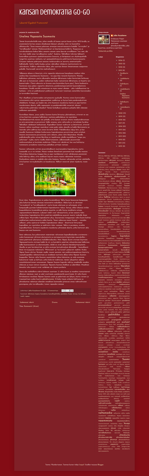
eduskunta (108, 176)
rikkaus (106, 336)
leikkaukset (117, 263)
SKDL (100, 349)
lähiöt (119, 273)
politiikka (114, 314)
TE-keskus (119, 371)
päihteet (127, 324)
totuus (121, 380)
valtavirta (117, 413)
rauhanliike (112, 333)
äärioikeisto (126, 449)
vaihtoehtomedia (104, 403)
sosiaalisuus (126, 352)
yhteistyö (113, 439)
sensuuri (100, 345)
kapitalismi (125, 236)
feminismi (101, 188)
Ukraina (101, 392)
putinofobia (120, 324)
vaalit (22, 296)
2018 (121, 120)
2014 (120, 133)
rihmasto (127, 333)
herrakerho (126, 199)
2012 (120, 140)
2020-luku (116, 158)
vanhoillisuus (111, 415)
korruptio (108, 252)
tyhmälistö (117, 385)
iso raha (127, 218)
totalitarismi (111, 380)
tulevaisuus (101, 382)
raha (128, 329)
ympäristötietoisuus (104, 446)
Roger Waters (125, 336)
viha (115, 426)
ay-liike (128, 167)
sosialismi (111, 354)
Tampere (127, 369)
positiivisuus (112, 317)
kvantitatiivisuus (125, 259)
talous (127, 366)
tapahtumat (101, 371)
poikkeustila (114, 312)
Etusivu (54, 302)
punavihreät (110, 322)
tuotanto (108, 382)
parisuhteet (108, 303)
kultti (99, 254)
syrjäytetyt (126, 362)
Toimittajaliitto (102, 378)
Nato (122, 291)
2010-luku (101, 158)
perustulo (117, 305)
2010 (121, 146)
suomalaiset (101, 359)
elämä (118, 181)
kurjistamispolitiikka (104, 259)
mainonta (110, 280)
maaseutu (101, 280)
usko (108, 394)
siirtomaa (110, 345)
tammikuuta (125, 107)
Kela (111, 240)
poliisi (120, 312)
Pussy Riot (112, 324)
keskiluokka (117, 240)
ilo (110, 213)
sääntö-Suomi (102, 366)
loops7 (81, 465)
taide (111, 366)
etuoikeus (114, 183)
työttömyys (125, 387)
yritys (113, 446)
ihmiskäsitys (126, 208)
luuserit (113, 273)
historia (111, 202)
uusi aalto (123, 394)
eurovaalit (101, 185)
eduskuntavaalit (120, 176)
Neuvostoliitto (111, 293)
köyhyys (108, 261)
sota (124, 354)
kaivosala (126, 227)
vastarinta (113, 423)
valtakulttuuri (126, 410)
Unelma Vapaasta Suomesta (37, 36)
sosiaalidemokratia (123, 349)
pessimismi (109, 307)
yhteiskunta (124, 435)
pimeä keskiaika (108, 310)
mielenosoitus (124, 284)
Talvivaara (116, 369)
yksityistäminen (103, 442)
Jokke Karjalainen (119, 35)
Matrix (106, 282)
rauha (106, 333)
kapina (37, 294)
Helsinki (109, 199)
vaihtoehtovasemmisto (122, 403)
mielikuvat (127, 287)
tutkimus (101, 385)
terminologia (114, 373)
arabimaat (101, 167)
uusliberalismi (125, 396)
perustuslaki (102, 307)
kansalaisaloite (116, 229)
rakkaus (110, 331)
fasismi (127, 185)
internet (127, 215)
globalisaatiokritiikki (115, 192)
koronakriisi (44, 294)
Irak (118, 218)
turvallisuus (82, 294)
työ (110, 387)
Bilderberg (101, 169)
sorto (114, 349)
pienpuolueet (117, 307)
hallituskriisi (115, 197)
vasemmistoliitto (123, 421)
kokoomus (126, 243)
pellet (128, 303)
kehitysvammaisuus (104, 240)
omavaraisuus (102, 298)
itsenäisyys (118, 220)
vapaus (27, 296)
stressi (128, 354)
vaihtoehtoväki (102, 405)
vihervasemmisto (103, 428)
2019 (121, 116)
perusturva (126, 305)
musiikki (118, 289)
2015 (120, 130)
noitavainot (120, 293)
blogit (100, 172)
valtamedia (105, 413)
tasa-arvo (110, 371)
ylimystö (115, 442)
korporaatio (101, 252)
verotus (110, 426)
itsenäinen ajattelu (108, 220)
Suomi (70, 294)
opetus (110, 298)
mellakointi (126, 282)
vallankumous (117, 408)
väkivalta (117, 430)
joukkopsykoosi (125, 222)
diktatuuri (31, 294)
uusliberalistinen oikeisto (108, 398)
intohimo (114, 218)
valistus (127, 405)
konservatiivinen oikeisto (114, 248)
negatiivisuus (102, 293)
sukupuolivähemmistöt (123, 356)
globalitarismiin (48, 279)
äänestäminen (108, 449)
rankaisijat (126, 331)
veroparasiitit (102, 426)
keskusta (124, 240)
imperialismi (102, 215)
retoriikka (120, 333)
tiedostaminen (109, 376)
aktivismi (112, 160)
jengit (124, 220)
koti (113, 252)
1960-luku (107, 156)
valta (113, 410)
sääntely (127, 364)
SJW (128, 347)
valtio (123, 413)
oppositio (115, 298)
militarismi (101, 289)
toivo (128, 378)
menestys (101, 284)
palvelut (107, 300)
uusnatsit (127, 398)
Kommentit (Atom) (31, 306)
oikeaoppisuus (102, 296)
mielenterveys (118, 287)
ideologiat (117, 208)
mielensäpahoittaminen (105, 287)
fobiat (120, 188)
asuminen (112, 167)
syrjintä (111, 362)
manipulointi (118, 280)
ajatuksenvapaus (103, 160)
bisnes (119, 169)
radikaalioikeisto (123, 326)
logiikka (127, 268)
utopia (118, 394)
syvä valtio (109, 364)
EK (129, 176)
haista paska (117, 195)
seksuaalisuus (110, 342)
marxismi (127, 280)
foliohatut (126, 188)
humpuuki (107, 206)
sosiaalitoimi (102, 354)
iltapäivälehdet (125, 213)
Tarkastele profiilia (105, 51)
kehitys (128, 238)
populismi (127, 315)
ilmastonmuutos (103, 213)
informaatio (115, 215)
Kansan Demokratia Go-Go (54, 12)
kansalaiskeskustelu (123, 231)
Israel (100, 220)
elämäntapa (126, 181)
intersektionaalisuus (104, 218)
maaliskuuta (125, 89)
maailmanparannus (105, 277)
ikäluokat (118, 211)
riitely (100, 336)
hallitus (107, 197)
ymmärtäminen (102, 444)
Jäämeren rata (114, 227)
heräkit (100, 202)
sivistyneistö (102, 347)
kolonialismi (101, 245)
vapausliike (115, 418)
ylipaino (127, 442)
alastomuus (120, 160)
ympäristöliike (125, 444)
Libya (111, 268)
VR (112, 430)
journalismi (111, 224)
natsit (128, 291)
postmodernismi (125, 317)
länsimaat (126, 273)
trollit (128, 380)
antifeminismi (125, 162)
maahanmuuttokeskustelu (122, 275)
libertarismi (102, 268)
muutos (124, 289)
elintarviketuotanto (103, 181)
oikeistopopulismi (124, 296)
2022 (121, 67)
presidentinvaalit (103, 320)
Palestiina (101, 300)
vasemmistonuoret (103, 423)
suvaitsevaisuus (103, 362)
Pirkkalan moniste (103, 312)
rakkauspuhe (118, 331)
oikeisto (113, 296)
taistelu (119, 366)
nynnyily (127, 293)
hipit (105, 202)
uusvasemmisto (104, 401)
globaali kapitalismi (123, 190)
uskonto (112, 394)
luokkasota (114, 270)
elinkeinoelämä (125, 179)
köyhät (114, 261)
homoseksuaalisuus (124, 204)
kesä (128, 240)
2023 (121, 64)
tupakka (114, 382)
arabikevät (126, 165)
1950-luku (101, 156)
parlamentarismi (119, 303)
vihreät (113, 428)
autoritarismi (120, 167)
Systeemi (101, 364)
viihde (119, 428)
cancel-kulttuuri (125, 172)
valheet (120, 405)
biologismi (113, 169)
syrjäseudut (117, 362)
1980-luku (120, 156)
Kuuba (116, 259)
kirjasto (118, 243)
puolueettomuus (103, 324)
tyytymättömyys (103, 387)
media (119, 282)
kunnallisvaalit (118, 257)
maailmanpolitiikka (123, 277)
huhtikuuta (124, 84)
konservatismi (103, 250)
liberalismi (125, 266)
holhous (127, 202)
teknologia (127, 371)
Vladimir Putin (103, 430)
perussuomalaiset (105, 305)
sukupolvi (101, 356)
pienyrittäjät (126, 307)
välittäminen (126, 430)
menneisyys (112, 284)
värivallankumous (104, 433)
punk (118, 322)
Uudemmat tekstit (27, 302)
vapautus (123, 418)
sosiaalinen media (108, 352)
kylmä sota (102, 261)
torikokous (101, 380)
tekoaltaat (101, 373)
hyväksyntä (122, 206)
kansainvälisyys (103, 229)
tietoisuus (126, 376)
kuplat (128, 257)
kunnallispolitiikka (54, 294)
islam (121, 218)
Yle (110, 442)
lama (99, 263)
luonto (100, 273)
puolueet (126, 322)
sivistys (111, 347)
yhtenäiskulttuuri (124, 439)
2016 (121, 126)
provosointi (126, 320)
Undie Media (118, 392)
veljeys (120, 423)
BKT (128, 169)
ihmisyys (112, 211)
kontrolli (115, 250)
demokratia (103, 174)
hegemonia (101, 199)
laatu (117, 261)
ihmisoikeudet (103, 211)
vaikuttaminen (112, 405)
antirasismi (115, 165)
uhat (128, 389)
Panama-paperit (116, 300)
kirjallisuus (111, 243)
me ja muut (112, 282)
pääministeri (102, 326)
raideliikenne (102, 331)
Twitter (109, 385)
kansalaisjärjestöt (103, 231)
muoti (114, 289)
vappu (128, 418)
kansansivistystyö (124, 234)
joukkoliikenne (112, 222)
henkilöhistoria (117, 199)
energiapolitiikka (103, 183)
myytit (100, 291)
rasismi (101, 333)
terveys (75, 294)
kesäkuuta (124, 73)
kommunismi (112, 245)
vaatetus (127, 401)
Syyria (122, 364)
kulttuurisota (117, 254)
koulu (116, 252)
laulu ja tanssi (107, 263)
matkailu (101, 282)
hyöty (128, 206)
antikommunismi (103, 165)
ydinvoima (101, 435)
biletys (107, 169)
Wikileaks (126, 433)
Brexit (115, 172)
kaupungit (120, 238)
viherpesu (127, 426)
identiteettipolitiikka (105, 208)
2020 (121, 113)
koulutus (121, 252)
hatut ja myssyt (125, 197)
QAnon (111, 326)
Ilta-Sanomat (116, 213)
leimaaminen (126, 263)
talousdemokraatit (103, 369)
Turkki (120, 382)
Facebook (119, 185)
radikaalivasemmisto (106, 329)
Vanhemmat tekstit (83, 302)
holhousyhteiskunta (104, 204)
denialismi (112, 174)
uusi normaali (115, 396)
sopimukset (107, 349)
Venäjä (127, 424)
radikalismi (120, 329)
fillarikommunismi (112, 188)
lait (128, 261)
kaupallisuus (110, 238)
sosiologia (119, 354)
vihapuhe (120, 426)
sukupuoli (110, 356)
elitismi (112, 181)
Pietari (100, 310)
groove (110, 195)
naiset (106, 291)
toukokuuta (124, 78)
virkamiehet (126, 428)
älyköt (100, 449)
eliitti (113, 179)
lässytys (101, 275)
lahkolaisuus (123, 261)
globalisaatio (102, 192)
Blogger (100, 465)
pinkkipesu (126, 310)
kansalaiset (126, 229)
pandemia (64, 294)
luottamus (107, 273)
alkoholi (127, 160)
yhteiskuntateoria (103, 439)
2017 (120, 123)
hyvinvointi (114, 206)
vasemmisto (105, 420)
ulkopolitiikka (109, 392)
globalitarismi (102, 195)
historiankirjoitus (119, 202)
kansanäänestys (103, 236)
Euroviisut (111, 185)
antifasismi (113, 162)
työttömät (101, 389)
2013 (120, 136)
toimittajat (112, 378)
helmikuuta (124, 102)
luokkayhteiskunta (124, 270)
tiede (100, 376)
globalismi (127, 192)
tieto (119, 376)
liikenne (118, 268)
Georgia (113, 190)
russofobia (112, 338)
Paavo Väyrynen (125, 298)
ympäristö (114, 444)
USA (104, 394)
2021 (120, 70)
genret (100, 190)
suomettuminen (114, 359)
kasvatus (101, 238)
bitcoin (124, 169)
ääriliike (117, 449)
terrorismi (122, 373)
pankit (100, 303)
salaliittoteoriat (104, 340)
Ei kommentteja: (53, 290)
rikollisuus (114, 336)
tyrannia (127, 385)
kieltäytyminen (102, 243)
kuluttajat (126, 254)
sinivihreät (126, 345)
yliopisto (121, 442)
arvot (106, 167)
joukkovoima (102, 224)
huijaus (100, 206)
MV (128, 289)
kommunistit (125, 245)
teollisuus (107, 373)
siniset (118, 345)
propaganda (116, 320)
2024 (121, 60)
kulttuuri (107, 254)
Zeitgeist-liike (126, 446)
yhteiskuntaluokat (123, 437)
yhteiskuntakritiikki (105, 437)
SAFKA (127, 338)
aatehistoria (126, 158)
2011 (120, 143)
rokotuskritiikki (102, 338)
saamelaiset (120, 338)
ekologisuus (102, 179)
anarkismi (101, 162)
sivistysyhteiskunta (120, 347)
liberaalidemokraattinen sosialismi (109, 266)
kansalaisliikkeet (103, 234)
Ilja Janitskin (126, 211)
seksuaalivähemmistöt (123, 342)
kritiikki (127, 252)
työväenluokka (120, 389)
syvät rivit (116, 364)
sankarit (123, 340)
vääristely (117, 433)
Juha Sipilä (120, 224)
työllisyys (116, 387)
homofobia (114, 204)
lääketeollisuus (109, 275)
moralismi (108, 289)
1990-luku (127, 156)
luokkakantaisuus (103, 270)
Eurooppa (127, 183)
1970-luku (114, 156)
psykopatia (101, 322)
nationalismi (114, 291)
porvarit (101, 317)
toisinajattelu (121, 378)
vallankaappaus (103, 408)
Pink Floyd (118, 310)
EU (120, 183)
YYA (118, 446)
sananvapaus (115, 340)
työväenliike (109, 389)
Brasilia (108, 172)
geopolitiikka (106, 190)
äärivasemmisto (103, 451)
